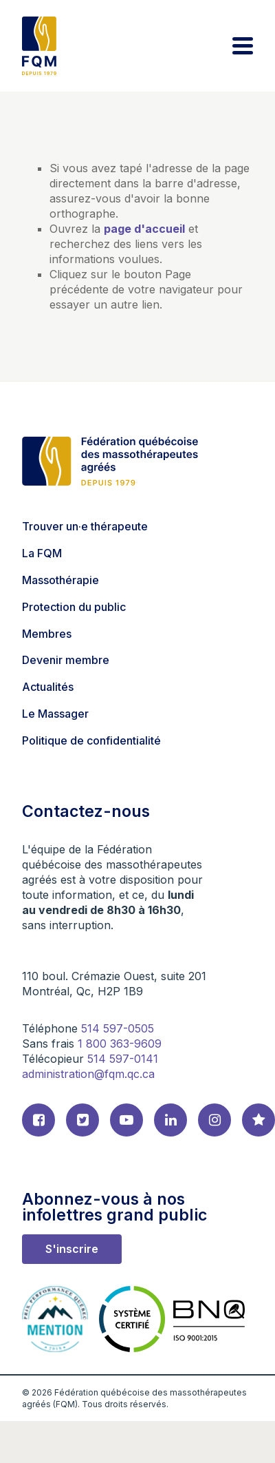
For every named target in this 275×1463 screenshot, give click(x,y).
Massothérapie (60, 580)
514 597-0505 (117, 1028)
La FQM (42, 553)
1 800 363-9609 (120, 1043)
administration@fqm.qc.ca (88, 1074)
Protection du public (74, 607)
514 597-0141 (122, 1059)
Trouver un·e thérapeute (85, 526)
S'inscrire (71, 1249)
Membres (47, 634)
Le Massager (55, 713)
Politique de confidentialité (91, 740)
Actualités (48, 687)
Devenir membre (65, 660)
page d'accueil (144, 229)
